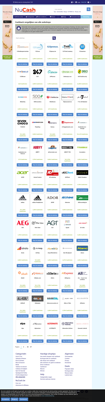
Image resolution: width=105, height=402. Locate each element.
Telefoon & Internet (21, 366)
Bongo (65, 11)
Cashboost (43, 366)
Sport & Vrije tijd (20, 371)
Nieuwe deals (69, 373)
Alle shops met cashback (47, 360)
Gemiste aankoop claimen (47, 379)
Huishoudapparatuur (22, 375)
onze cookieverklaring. (47, 396)
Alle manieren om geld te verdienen (50, 362)
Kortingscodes (69, 371)
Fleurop (77, 11)
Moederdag (86, 16)
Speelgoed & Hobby (21, 373)
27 (31, 347)
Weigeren (14, 399)
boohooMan (60, 11)
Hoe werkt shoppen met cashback (50, 356)
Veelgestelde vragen (46, 377)
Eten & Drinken (20, 360)
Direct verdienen (45, 364)
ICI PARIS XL (71, 11)
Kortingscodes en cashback (48, 358)
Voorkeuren (23, 399)
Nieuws (42, 369)
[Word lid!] (83, 2)
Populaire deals (69, 369)
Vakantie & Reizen (21, 358)
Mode (17, 364)
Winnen (42, 371)
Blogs (63, 16)
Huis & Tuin (19, 356)
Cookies (67, 358)
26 (27, 347)
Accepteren (5, 399)
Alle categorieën (20, 377)
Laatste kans (68, 375)
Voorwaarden (69, 356)
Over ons (18, 383)
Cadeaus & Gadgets (21, 369)
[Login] (77, 2)
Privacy (67, 360)
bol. (80, 11)
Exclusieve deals (75, 16)
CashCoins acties (18, 16)
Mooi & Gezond (20, 362)
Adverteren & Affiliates (22, 385)
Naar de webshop (22, 64)
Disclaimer (68, 362)
